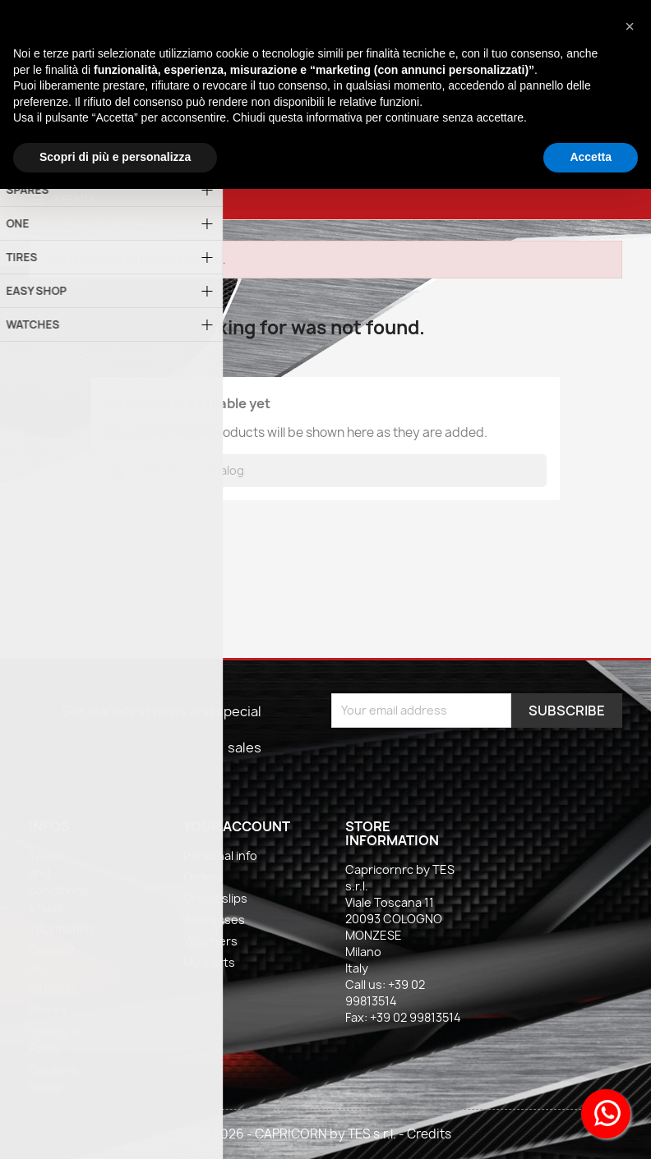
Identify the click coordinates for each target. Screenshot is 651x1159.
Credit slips (215, 898)
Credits (429, 1134)
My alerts (209, 962)
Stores (48, 1010)
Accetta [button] (591, 156)
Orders (203, 877)
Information (61, 928)
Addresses (214, 919)
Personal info (220, 855)
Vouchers (210, 941)
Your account (236, 826)
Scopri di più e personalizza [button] (115, 156)
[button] (629, 26)
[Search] (325, 470)
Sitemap (52, 988)
